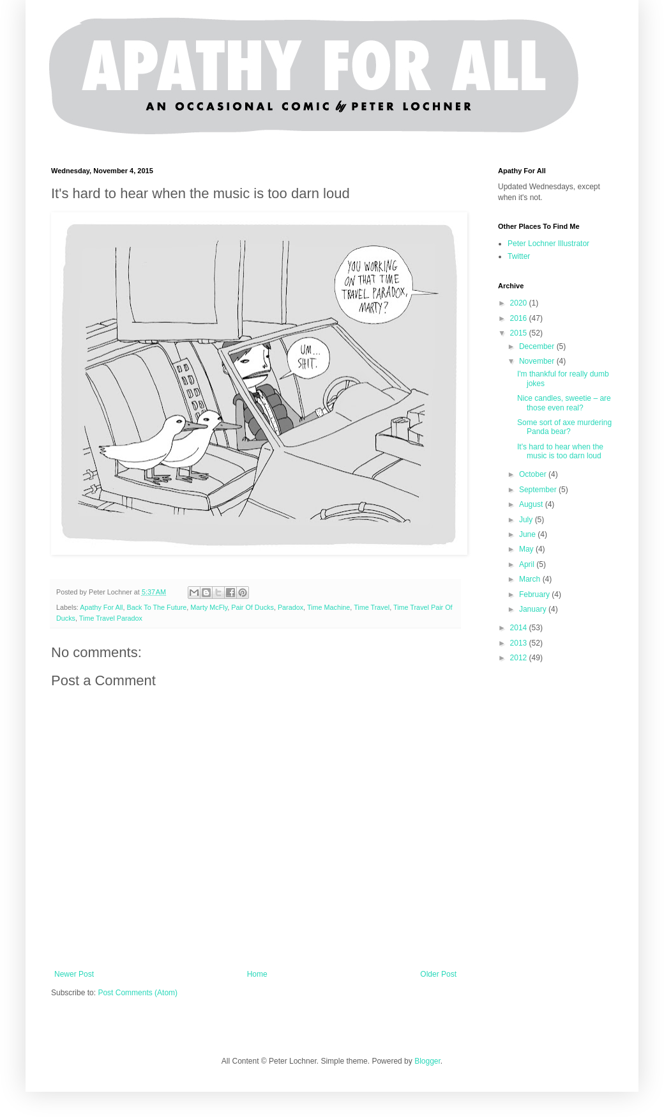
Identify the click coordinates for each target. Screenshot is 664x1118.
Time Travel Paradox (110, 618)
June (528, 534)
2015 (519, 333)
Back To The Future (156, 607)
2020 (519, 303)
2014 (519, 627)
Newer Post (74, 974)
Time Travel (371, 607)
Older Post (438, 974)
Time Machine (328, 607)
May (527, 549)
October (533, 474)
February (535, 594)
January (533, 609)
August (532, 504)
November (538, 361)
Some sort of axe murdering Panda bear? (564, 427)
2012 (519, 657)
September (539, 489)
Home (257, 974)
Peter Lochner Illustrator (548, 243)
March (531, 579)
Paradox (290, 607)
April (527, 564)
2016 (519, 318)
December (538, 346)
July (527, 519)
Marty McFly (208, 607)
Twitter (519, 256)
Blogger (427, 1061)
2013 (519, 643)
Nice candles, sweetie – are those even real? (564, 403)
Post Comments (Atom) (137, 992)
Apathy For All (101, 607)
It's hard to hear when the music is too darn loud (560, 451)
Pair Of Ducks (252, 607)
